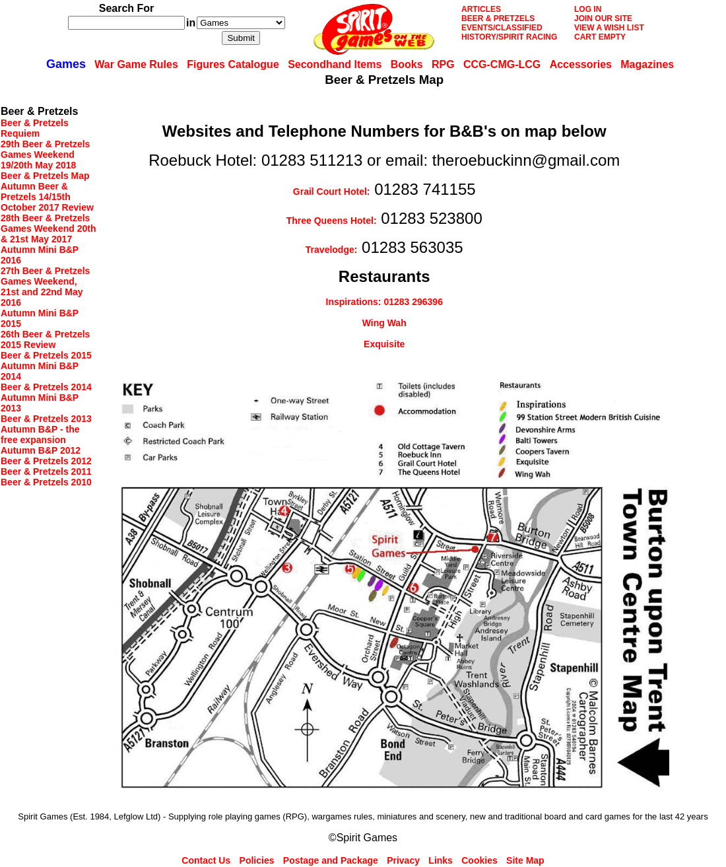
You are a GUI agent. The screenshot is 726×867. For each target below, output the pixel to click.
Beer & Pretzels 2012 (46, 461)
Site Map (525, 860)
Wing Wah (384, 323)
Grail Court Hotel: (331, 191)
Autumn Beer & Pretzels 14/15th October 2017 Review (47, 197)
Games (66, 64)
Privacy (403, 860)
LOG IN (587, 9)
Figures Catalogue (233, 64)
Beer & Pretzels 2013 (46, 418)
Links (440, 860)
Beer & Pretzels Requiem (35, 128)
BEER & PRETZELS (498, 18)
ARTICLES (481, 9)
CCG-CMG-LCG (502, 64)
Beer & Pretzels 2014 (46, 387)
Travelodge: (332, 249)
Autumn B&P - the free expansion (40, 434)
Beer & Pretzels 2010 (46, 482)
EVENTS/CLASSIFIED (502, 27)
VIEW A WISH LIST (609, 27)
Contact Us (206, 860)
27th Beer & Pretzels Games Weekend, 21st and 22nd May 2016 (45, 286)
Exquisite (384, 344)
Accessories (581, 64)
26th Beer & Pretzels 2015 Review (45, 339)
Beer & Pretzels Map (45, 175)
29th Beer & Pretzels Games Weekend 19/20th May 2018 (45, 154)
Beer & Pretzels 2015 (46, 355)
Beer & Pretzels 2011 (46, 471)
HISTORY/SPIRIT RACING (509, 37)
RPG (443, 64)
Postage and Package (330, 860)
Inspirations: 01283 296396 (384, 301)
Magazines (647, 64)
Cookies (479, 860)
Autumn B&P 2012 (41, 450)
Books (407, 64)
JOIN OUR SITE (603, 18)
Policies (257, 860)
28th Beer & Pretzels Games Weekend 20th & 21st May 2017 (48, 228)
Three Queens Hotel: (331, 220)
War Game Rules (136, 64)
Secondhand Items (334, 64)
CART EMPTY (600, 37)
